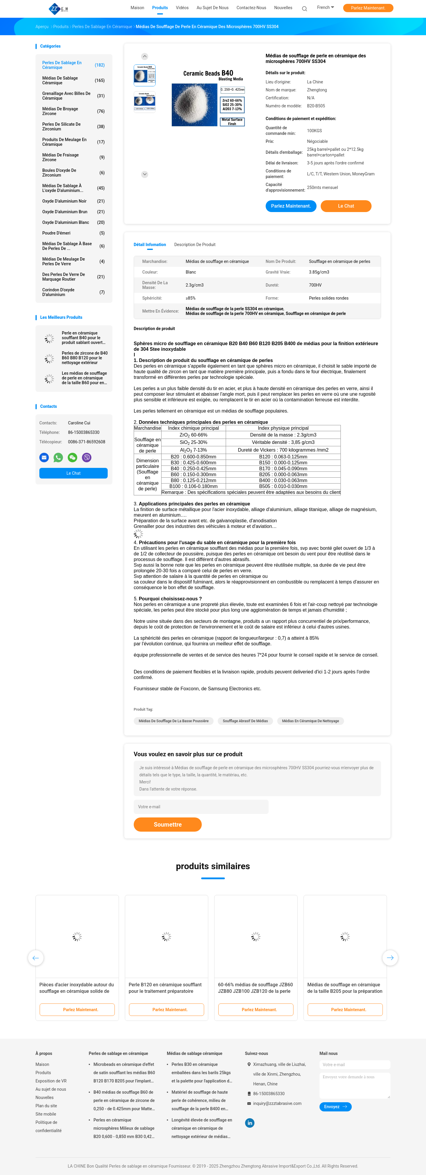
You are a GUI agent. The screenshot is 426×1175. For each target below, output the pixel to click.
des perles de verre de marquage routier (73, 277)
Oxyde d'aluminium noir (73, 201)
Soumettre (168, 824)
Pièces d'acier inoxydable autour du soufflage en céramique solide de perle (76, 991)
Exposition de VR (51, 1081)
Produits (43, 1072)
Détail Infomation (150, 244)
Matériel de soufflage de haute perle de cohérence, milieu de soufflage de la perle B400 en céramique (200, 1101)
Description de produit (194, 244)
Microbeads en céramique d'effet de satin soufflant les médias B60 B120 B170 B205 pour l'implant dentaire (124, 1073)
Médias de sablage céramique (73, 80)
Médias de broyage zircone (73, 111)
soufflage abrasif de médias (245, 721)
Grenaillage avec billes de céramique (73, 96)
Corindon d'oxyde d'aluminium (73, 292)
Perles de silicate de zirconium (73, 126)
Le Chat (73, 473)
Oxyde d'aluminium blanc (73, 222)
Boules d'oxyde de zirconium (73, 172)
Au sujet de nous (51, 1089)
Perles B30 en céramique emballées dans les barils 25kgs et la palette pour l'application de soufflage (202, 1073)
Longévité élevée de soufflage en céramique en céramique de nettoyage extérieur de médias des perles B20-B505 (202, 1129)
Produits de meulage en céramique (73, 142)
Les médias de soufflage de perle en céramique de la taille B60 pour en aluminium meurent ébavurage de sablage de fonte (84, 378)
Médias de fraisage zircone (73, 157)
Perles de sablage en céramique (73, 65)
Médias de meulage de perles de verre (73, 261)
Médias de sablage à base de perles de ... (73, 246)
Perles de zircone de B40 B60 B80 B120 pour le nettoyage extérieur (85, 358)
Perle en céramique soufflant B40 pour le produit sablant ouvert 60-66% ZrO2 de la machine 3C (82, 338)
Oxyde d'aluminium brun (73, 212)
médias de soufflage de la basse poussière (174, 721)
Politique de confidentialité (49, 1126)
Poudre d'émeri (73, 233)
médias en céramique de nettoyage (310, 721)
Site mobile (46, 1114)
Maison (42, 1064)
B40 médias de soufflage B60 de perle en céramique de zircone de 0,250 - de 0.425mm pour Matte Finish (124, 1101)
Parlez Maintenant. (368, 8)
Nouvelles (45, 1097)
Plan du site (46, 1105)
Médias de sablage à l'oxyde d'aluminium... (73, 188)
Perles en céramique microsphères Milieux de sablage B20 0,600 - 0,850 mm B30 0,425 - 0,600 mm (123, 1129)
